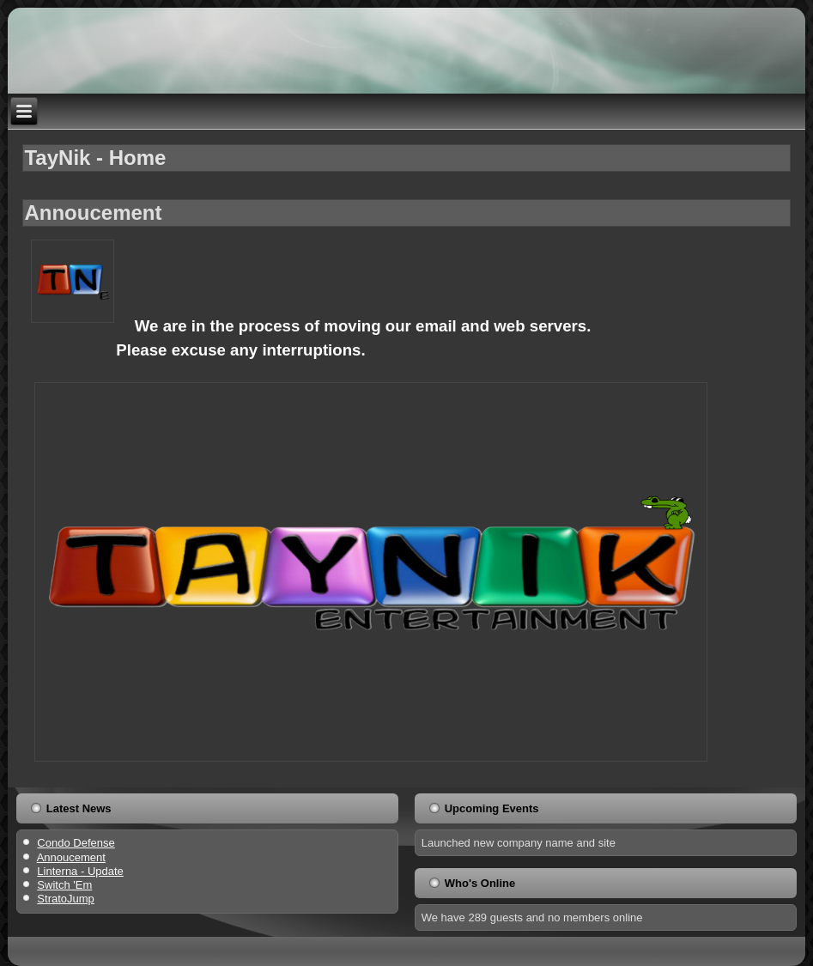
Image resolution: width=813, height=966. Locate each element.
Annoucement (92, 212)
